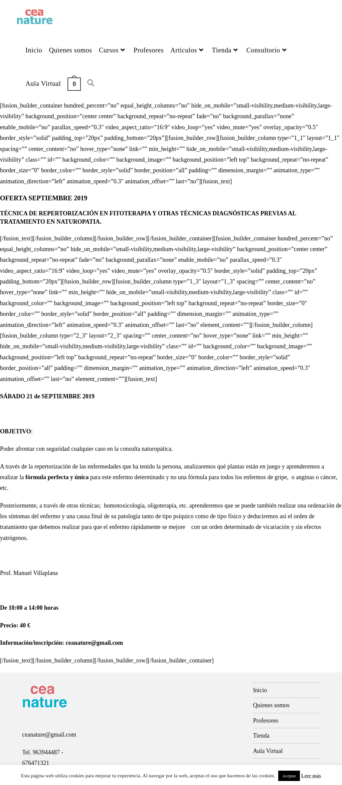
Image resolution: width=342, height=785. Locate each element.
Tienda (261, 735)
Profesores (265, 720)
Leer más (311, 775)
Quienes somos (271, 705)
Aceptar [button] (289, 775)
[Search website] (91, 83)
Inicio (260, 690)
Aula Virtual (268, 751)
